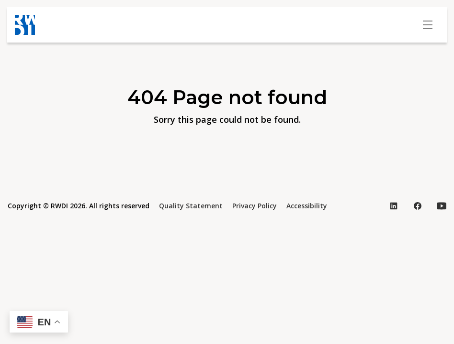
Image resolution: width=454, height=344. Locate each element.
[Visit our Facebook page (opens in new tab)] (417, 206)
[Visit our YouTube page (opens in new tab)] (441, 206)
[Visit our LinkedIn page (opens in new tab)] (393, 206)
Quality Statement (191, 205)
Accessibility (306, 205)
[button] (39, 322)
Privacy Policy (254, 205)
